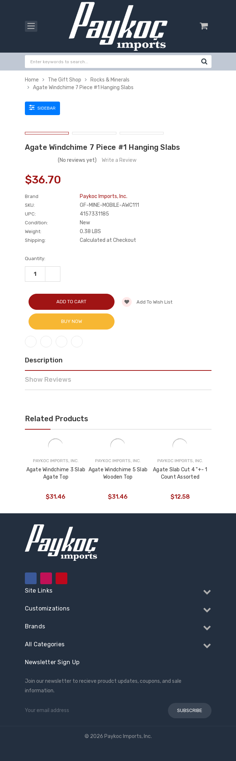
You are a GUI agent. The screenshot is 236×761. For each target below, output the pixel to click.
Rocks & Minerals (110, 80)
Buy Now (71, 321)
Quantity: (35, 258)
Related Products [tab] (56, 418)
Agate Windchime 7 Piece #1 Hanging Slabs (83, 87)
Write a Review (119, 160)
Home (32, 80)
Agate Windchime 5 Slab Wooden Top (118, 473)
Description (44, 360)
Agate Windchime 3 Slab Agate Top (56, 473)
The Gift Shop (64, 80)
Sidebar (42, 107)
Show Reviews (48, 380)
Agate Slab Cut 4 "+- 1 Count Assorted (180, 473)
